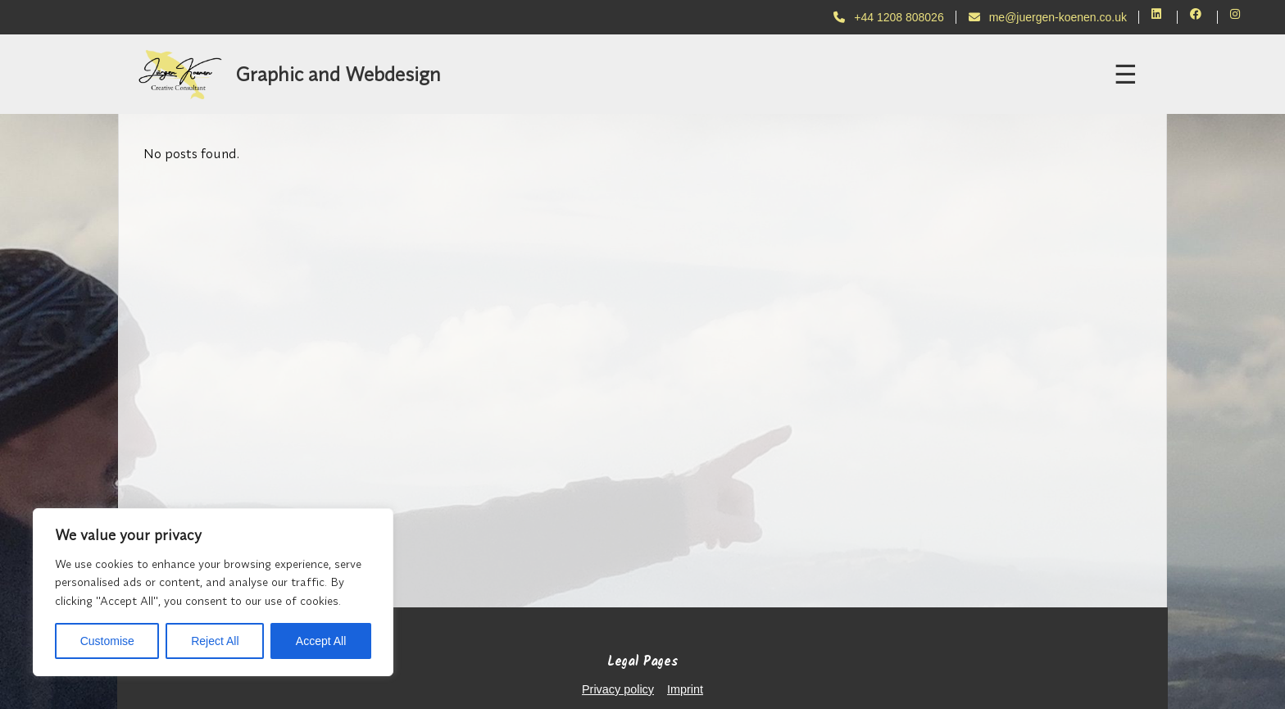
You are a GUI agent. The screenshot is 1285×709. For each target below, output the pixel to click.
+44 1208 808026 (888, 17)
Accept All (321, 641)
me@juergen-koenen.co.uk (1048, 17)
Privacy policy (618, 689)
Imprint (685, 689)
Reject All (214, 641)
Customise (107, 641)
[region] (213, 592)
